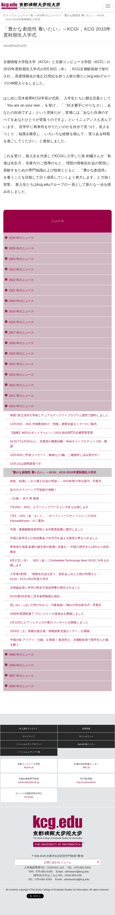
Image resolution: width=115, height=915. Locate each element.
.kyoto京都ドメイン (86, 744)
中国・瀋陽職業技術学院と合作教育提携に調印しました (46, 529)
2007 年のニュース (21, 675)
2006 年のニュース (21, 686)
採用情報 (86, 728)
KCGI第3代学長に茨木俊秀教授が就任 (35, 596)
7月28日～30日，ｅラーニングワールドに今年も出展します (49, 507)
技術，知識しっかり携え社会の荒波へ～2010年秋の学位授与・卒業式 (56, 481)
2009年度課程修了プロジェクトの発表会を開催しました (47, 613)
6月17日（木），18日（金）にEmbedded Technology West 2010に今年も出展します (59, 563)
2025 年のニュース (21, 248)
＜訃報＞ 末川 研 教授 (24, 498)
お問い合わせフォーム (57, 862)
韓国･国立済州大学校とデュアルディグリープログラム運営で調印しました (59, 415)
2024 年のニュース (21, 259)
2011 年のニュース (21, 395)
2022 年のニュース (21, 280)
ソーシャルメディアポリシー (29, 744)
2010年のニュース (47, 15)
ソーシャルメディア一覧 (29, 752)
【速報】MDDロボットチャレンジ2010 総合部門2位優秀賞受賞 (51, 432)
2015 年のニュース (21, 353)
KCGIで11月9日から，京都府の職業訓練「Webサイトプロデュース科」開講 (58, 444)
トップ (10, 15)
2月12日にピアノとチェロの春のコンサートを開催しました (49, 622)
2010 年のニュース (21, 406)
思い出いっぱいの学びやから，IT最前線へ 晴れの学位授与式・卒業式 (55, 605)
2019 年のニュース (21, 311)
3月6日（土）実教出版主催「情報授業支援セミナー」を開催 (50, 631)
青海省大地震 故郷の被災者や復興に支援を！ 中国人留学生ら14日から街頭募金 (59, 549)
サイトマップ (29, 736)
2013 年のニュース (21, 374)
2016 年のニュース (21, 343)
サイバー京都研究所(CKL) (28, 795)
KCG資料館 (86, 780)
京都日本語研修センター (86, 766)
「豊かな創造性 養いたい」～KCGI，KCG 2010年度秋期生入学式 (53, 472)
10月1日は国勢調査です (25, 463)
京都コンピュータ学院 (28, 766)
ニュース (57, 221)
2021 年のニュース (21, 290)
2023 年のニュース (21, 269)
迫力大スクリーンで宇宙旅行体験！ (33, 489)
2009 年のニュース (21, 654)
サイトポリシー (86, 736)
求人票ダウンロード (28, 728)
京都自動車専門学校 (28, 780)
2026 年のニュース (21, 237)
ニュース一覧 (25, 15)
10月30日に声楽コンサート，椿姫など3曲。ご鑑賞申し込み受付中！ (55, 455)
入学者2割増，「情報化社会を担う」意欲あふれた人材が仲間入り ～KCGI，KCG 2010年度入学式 (55, 576)
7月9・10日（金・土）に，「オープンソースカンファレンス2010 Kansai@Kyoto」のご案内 (53, 518)
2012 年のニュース (21, 385)
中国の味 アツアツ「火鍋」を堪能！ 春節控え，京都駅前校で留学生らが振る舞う (59, 642)
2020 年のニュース (21, 301)
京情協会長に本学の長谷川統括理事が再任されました (45, 587)
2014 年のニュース (21, 364)
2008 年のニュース (21, 665)
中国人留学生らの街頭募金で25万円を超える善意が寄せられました (54, 538)
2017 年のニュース (21, 332)
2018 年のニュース (21, 322)
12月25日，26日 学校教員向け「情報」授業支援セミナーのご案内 (53, 424)
